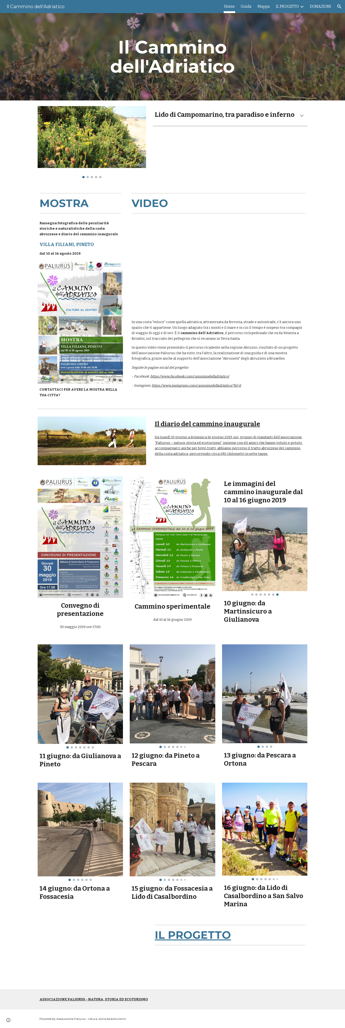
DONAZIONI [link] (320, 6)
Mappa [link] (264, 6)
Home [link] (229, 6)
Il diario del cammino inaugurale (207, 424)
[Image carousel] (92, 142)
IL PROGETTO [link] (287, 6)
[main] (172, 57)
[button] (339, 6)
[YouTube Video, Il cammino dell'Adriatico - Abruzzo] (218, 266)
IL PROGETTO (193, 934)
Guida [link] (246, 6)
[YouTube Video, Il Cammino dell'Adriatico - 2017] (92, 953)
